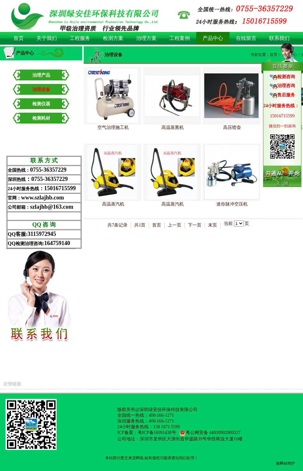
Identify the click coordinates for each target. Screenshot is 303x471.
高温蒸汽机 (113, 204)
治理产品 (41, 75)
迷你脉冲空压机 (232, 204)
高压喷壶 (232, 127)
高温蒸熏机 (172, 127)
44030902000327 (225, 432)
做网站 (281, 463)
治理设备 (41, 89)
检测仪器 (41, 103)
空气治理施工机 (113, 127)
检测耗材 (41, 118)
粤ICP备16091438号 (157, 432)
